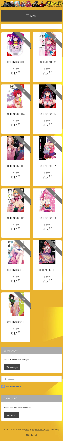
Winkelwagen (12, 367)
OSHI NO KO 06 (15, 166)
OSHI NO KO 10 (15, 270)
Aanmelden (11, 415)
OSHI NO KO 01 (15, 62)
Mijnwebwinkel (31, 434)
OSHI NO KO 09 (47, 218)
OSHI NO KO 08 (16, 218)
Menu (31, 15)
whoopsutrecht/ (11, 386)
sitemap (28, 429)
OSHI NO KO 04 (16, 114)
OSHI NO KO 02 (47, 62)
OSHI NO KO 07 (47, 166)
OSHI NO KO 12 (15, 322)
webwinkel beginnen (42, 429)
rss (33, 429)
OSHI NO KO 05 (47, 114)
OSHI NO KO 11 (47, 270)
